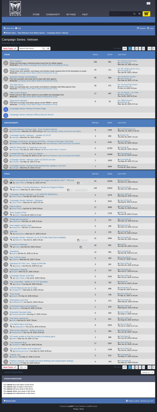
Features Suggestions (19, 69)
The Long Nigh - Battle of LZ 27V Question (29, 282)
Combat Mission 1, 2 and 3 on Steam (26, 153)
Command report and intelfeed (23, 306)
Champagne (124, 153)
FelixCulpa (124, 336)
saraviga (15, 137)
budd (17, 247)
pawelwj (123, 165)
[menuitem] (18, 28)
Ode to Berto (15, 206)
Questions (14, 251)
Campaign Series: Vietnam (20, 39)
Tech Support (16, 61)
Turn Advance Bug (18, 342)
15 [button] (149, 48)
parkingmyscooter (22, 351)
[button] (124, 48)
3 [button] (136, 48)
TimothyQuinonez (126, 129)
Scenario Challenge (18, 244)
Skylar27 (123, 135)
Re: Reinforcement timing (127, 61)
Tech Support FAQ (18, 212)
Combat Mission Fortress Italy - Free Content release (33, 129)
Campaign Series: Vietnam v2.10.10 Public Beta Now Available (38, 237)
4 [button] (140, 48)
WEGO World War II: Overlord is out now (28, 147)
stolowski (15, 363)
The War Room (16, 85)
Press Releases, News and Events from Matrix (63, 131)
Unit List (13, 231)
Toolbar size (15, 355)
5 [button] (143, 48)
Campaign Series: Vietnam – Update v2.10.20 (30, 135)
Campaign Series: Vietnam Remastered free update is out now (38, 166)
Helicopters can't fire (19, 300)
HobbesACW (17, 302)
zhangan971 (16, 290)
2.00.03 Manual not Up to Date (23, 288)
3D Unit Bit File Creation (127, 77)
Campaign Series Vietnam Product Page (28, 108)
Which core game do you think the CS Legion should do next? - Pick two (42, 180)
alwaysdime (19, 234)
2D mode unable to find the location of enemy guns (32, 336)
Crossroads (124, 63)
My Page (71, 14)
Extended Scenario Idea (20, 312)
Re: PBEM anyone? (125, 100)
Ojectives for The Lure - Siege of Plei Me (28, 263)
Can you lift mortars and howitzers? (25, 349)
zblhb (14, 338)
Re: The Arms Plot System (127, 84)
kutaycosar (16, 221)
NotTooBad (16, 131)
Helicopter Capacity (18, 269)
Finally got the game (19, 219)
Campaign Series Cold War (22, 276)
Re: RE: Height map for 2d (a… (129, 69)
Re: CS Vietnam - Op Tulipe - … (130, 92)
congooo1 (15, 308)
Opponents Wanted (18, 100)
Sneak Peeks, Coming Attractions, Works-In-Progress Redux (37, 187)
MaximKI (18, 240)
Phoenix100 (124, 206)
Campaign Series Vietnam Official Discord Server (32, 114)
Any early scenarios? (19, 318)
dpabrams (124, 102)
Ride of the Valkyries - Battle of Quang (27, 330)
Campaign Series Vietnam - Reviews (26, 200)
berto (17, 190)
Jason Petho (15, 43)
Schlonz (15, 259)
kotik (14, 320)
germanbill (124, 180)
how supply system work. (21, 225)
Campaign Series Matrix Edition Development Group (49, 65)
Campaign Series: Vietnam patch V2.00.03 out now (32, 159)
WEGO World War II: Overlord (55, 149)
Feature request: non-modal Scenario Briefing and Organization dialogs (41, 361)
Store (36, 14)
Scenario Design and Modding (23, 77)
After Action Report (18, 93)
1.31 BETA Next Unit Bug (21, 324)
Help (85, 14)
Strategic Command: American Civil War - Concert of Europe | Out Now (41, 141)
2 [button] (133, 48)
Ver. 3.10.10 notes (18, 257)
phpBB (70, 406)
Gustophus (16, 345)
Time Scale (15, 294)
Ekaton (14, 357)
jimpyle (17, 266)
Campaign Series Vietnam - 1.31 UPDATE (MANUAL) (34, 194)
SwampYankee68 (18, 314)
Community (53, 14)
